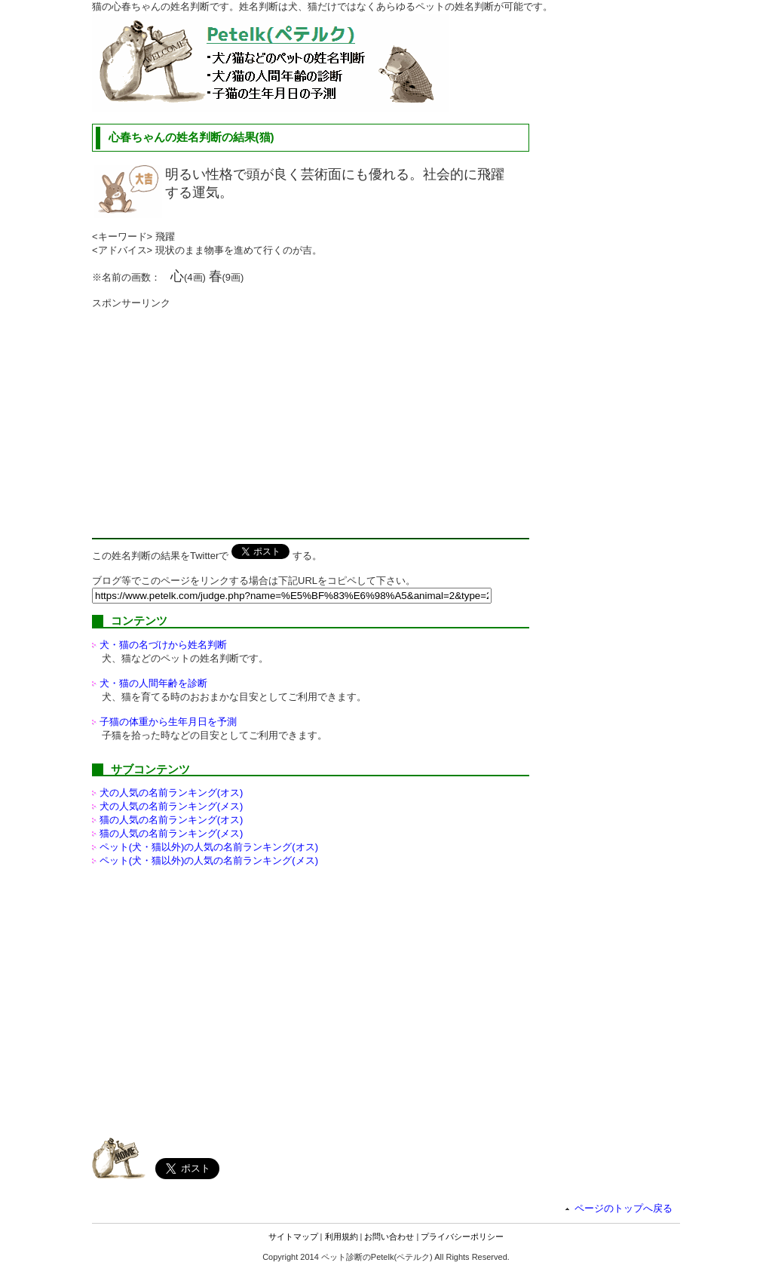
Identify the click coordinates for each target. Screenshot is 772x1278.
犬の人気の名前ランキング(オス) (172, 792)
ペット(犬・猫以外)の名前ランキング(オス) (209, 847)
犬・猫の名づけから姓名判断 (163, 644)
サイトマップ (293, 1236)
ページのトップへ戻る (623, 1208)
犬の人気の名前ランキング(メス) (172, 806)
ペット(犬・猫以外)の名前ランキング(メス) (209, 860)
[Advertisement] (218, 415)
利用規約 (341, 1236)
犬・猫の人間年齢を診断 (153, 683)
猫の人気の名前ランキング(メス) (172, 833)
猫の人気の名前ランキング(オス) (172, 819)
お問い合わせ (389, 1236)
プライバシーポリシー (462, 1236)
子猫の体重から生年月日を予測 (168, 721)
